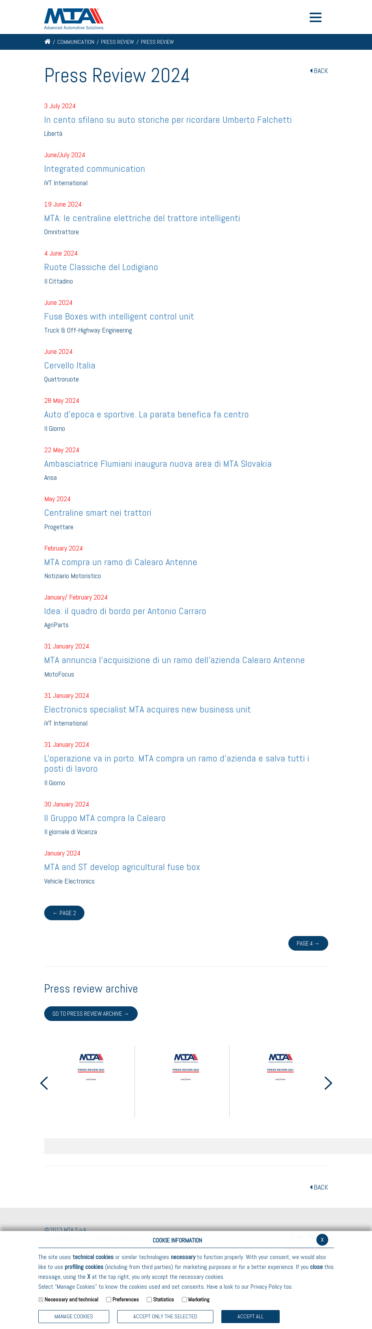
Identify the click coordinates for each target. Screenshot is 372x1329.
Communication (75, 42)
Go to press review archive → (90, 1013)
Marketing (198, 1299)
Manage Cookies (73, 1316)
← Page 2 (64, 913)
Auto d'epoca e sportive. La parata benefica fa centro (146, 414)
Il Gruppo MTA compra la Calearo (105, 818)
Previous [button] (44, 1083)
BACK (319, 70)
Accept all (250, 1316)
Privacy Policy (266, 1286)
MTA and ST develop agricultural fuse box (122, 867)
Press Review (117, 42)
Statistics (163, 1299)
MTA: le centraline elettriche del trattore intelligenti (142, 218)
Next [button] (328, 1083)
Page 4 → (308, 943)
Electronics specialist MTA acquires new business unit (147, 709)
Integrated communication (94, 168)
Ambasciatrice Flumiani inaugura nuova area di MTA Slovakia (158, 463)
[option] (91, 1081)
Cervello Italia (69, 365)
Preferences (125, 1299)
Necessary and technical (71, 1299)
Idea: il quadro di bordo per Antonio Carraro (125, 611)
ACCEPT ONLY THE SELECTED (165, 1316)
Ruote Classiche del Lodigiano (101, 267)
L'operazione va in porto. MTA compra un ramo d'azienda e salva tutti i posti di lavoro (176, 763)
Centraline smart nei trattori (97, 512)
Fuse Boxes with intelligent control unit (119, 316)
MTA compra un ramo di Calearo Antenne (120, 562)
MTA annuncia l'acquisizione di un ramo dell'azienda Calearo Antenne (174, 660)
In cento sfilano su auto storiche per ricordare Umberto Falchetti (168, 119)
